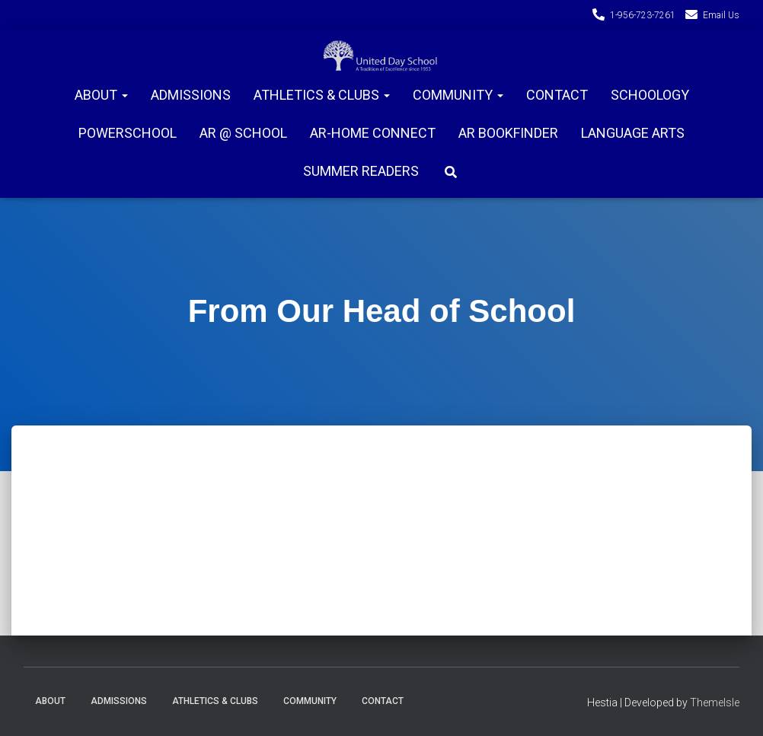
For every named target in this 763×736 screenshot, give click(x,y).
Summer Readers (361, 171)
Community (458, 95)
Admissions (191, 95)
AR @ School (243, 133)
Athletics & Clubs (322, 95)
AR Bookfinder (508, 133)
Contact (557, 95)
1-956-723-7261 (642, 15)
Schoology (650, 95)
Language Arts (633, 133)
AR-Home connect (373, 133)
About (101, 95)
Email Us (721, 15)
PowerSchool (127, 133)
